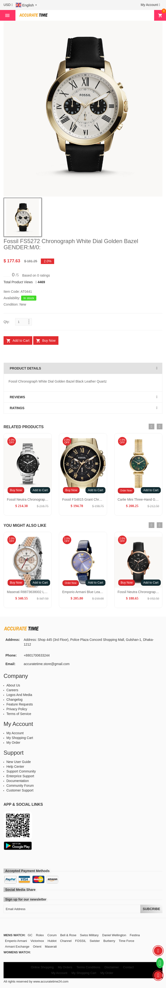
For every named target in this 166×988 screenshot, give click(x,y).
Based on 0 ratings (36, 275)
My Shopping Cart (19, 738)
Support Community (21, 771)
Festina (135, 935)
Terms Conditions (88, 967)
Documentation (17, 781)
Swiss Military (89, 935)
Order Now (126, 490)
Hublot (52, 941)
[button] (8, 4)
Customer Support (19, 790)
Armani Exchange (17, 946)
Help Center (15, 766)
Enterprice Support (20, 776)
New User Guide (18, 762)
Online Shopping (42, 967)
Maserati (51, 946)
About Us (13, 685)
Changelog (14, 699)
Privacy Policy (16, 709)
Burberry (109, 941)
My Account (15, 733)
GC (30, 935)
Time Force (126, 941)
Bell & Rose (68, 935)
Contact (128, 967)
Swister (95, 941)
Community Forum (20, 785)
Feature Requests (19, 704)
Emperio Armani (16, 941)
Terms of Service (18, 714)
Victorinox (37, 941)
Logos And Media (19, 695)
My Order (13, 742)
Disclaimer (111, 967)
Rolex (40, 935)
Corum (52, 935)
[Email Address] (72, 909)
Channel (65, 941)
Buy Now (16, 490)
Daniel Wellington (114, 935)
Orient (37, 946)
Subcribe (151, 909)
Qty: (7, 322)
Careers (12, 690)
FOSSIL (80, 941)
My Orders (65, 967)
